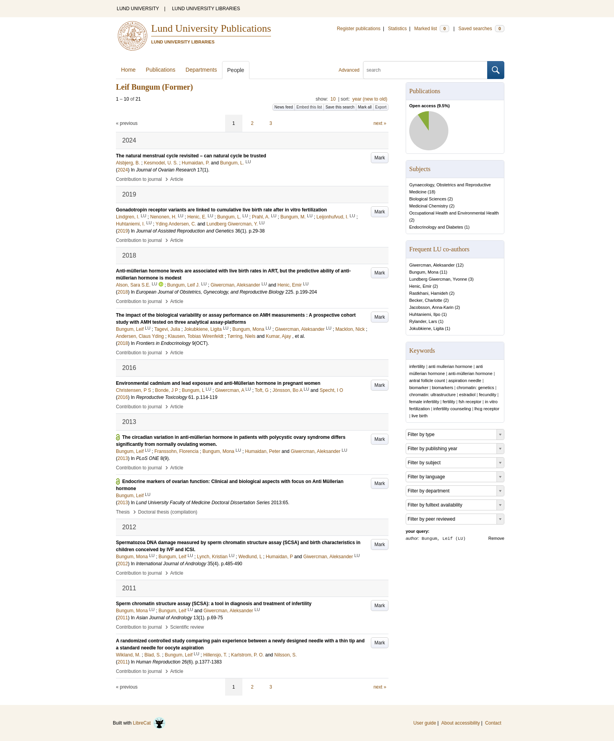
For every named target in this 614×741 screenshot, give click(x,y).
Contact (493, 723)
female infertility (424, 401)
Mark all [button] (365, 107)
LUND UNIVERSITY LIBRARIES (206, 8)
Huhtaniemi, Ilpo (425, 314)
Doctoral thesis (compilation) (167, 512)
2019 (122, 231)
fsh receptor (470, 401)
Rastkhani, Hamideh (428, 293)
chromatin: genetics (475, 387)
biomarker (418, 387)
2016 (122, 397)
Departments (201, 70)
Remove (496, 538)
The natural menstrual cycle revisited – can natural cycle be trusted (191, 156)
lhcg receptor (487, 408)
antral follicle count (427, 380)
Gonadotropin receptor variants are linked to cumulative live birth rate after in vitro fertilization (221, 210)
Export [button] (380, 107)
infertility (417, 366)
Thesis (123, 512)
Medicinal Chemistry (428, 206)
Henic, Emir (420, 286)
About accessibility (460, 723)
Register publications (358, 28)
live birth (420, 415)
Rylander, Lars (423, 321)
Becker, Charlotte (425, 300)
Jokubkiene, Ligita (426, 328)
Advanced (349, 70)
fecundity (487, 394)
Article (176, 179)
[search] (425, 70)
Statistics (397, 28)
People (235, 70)
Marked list (431, 28)
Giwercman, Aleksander (432, 265)
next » (380, 123)
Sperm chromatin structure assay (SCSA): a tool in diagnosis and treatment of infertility (213, 603)
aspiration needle (464, 380)
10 (333, 99)
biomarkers (442, 387)
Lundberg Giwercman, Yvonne (438, 279)
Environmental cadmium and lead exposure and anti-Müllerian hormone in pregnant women (218, 383)
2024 (122, 170)
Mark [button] (379, 157)
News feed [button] (283, 107)
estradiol (467, 394)
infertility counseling (452, 408)
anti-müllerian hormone (470, 373)
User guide (425, 723)
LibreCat (149, 723)
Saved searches (481, 28)
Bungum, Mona (424, 272)
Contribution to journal (139, 179)
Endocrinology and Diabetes (436, 227)
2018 (122, 292)
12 (459, 265)
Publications (160, 70)
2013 (122, 458)
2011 (122, 617)
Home (128, 70)
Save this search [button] (339, 107)
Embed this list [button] (309, 107)
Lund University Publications (211, 28)
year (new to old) (369, 99)
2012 (122, 563)
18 (431, 191)
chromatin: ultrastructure (432, 394)
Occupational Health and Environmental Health (454, 213)
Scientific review (187, 627)
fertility (448, 401)
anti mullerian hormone (450, 366)
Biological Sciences (427, 199)
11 (443, 272)
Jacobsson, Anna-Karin (431, 307)
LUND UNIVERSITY (138, 8)
